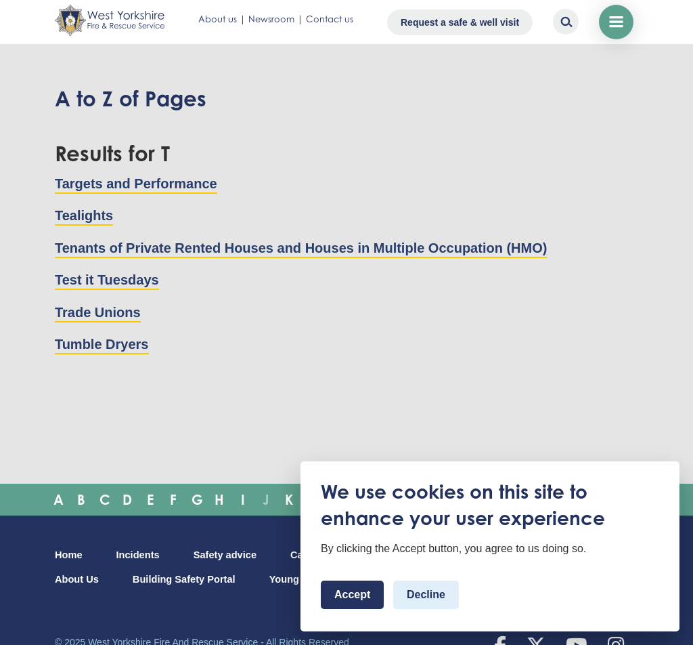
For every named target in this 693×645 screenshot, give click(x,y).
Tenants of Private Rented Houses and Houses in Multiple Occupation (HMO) (301, 248)
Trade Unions (98, 312)
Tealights (84, 215)
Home (69, 554)
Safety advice (225, 554)
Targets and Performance (136, 183)
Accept (352, 594)
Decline (426, 594)
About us (217, 19)
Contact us (329, 19)
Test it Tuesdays (107, 279)
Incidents (138, 554)
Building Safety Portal (184, 579)
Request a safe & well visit (460, 22)
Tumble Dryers (102, 344)
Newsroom (271, 19)
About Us (77, 579)
